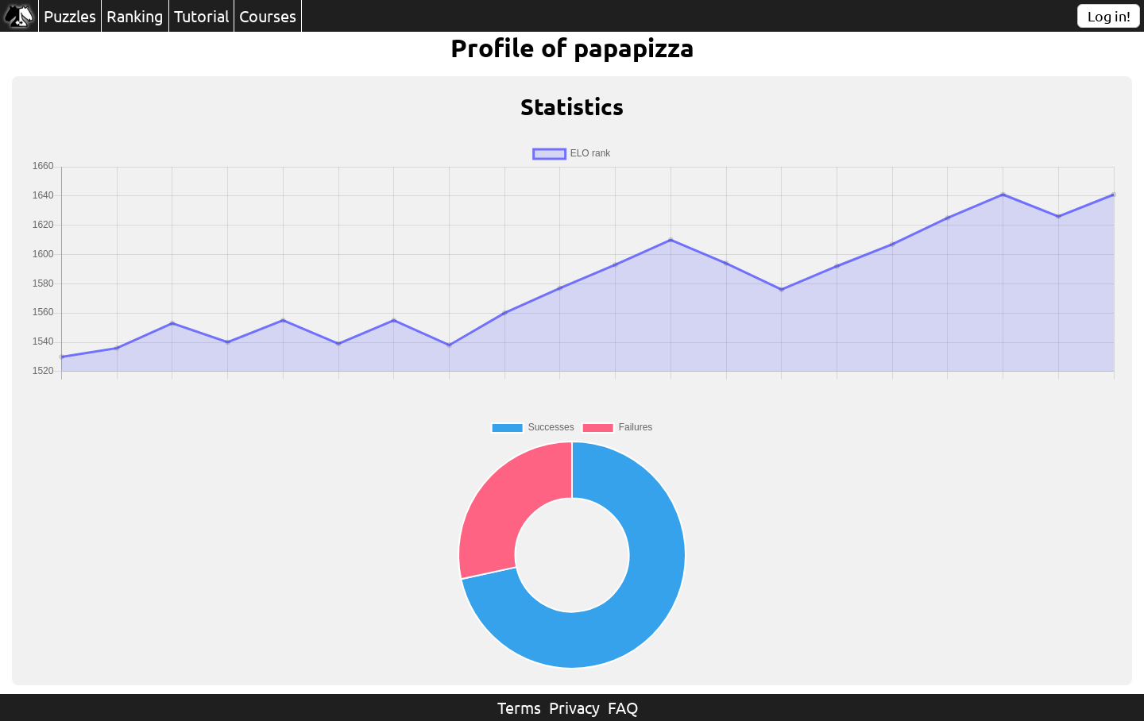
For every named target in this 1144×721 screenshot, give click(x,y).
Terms (519, 707)
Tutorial (201, 15)
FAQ (623, 707)
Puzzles (70, 15)
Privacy (574, 707)
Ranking (135, 15)
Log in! (1109, 15)
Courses (267, 15)
